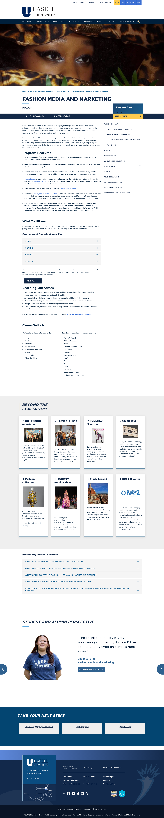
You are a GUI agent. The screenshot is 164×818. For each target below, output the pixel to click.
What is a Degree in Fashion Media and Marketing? (55, 562)
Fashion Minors (113, 145)
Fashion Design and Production (119, 129)
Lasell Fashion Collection (123, 160)
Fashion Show (123, 165)
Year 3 (29, 255)
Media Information (90, 784)
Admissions (26, 21)
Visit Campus (82, 727)
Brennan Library (89, 776)
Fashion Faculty (110, 150)
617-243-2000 (33, 778)
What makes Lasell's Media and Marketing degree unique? (60, 568)
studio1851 (108, 171)
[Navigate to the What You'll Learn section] (36, 116)
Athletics (100, 21)
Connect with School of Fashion (117, 193)
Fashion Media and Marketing (97, 91)
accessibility (88, 809)
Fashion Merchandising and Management (123, 140)
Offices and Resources (71, 784)
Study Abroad (97, 479)
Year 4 (29, 261)
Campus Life (87, 21)
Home (24, 91)
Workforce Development (112, 767)
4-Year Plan (33, 281)
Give (138, 2)
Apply (117, 2)
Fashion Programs (78, 91)
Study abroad (29, 179)
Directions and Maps (71, 780)
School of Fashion (62, 91)
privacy (103, 809)
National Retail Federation (114, 182)
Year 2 (29, 248)
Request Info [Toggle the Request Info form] (128, 116)
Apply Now (125, 727)
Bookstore (86, 780)
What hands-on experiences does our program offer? (58, 582)
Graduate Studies (125, 21)
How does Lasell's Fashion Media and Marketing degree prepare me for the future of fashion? (77, 589)
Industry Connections (113, 187)
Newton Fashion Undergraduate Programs (55, 815)
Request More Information (39, 727)
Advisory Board (110, 156)
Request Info (130, 2)
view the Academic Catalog (79, 314)
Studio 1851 (127, 421)
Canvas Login (108, 776)
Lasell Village (88, 767)
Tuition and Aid (58, 21)
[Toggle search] (138, 21)
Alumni (111, 21)
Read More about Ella (91, 669)
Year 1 (28, 241)
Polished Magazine (111, 177)
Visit (122, 2)
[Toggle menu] (32, 21)
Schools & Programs (45, 91)
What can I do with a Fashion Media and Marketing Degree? (61, 575)
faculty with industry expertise (45, 193)
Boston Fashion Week (68, 188)
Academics (73, 21)
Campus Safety (109, 784)
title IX (97, 809)
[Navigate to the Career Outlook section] (63, 116)
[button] (3, 669)
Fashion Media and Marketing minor (126, 815)
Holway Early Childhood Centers (70, 767)
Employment (67, 776)
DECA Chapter (129, 479)
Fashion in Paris (40, 181)
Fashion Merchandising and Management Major (91, 815)
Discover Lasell (41, 21)
